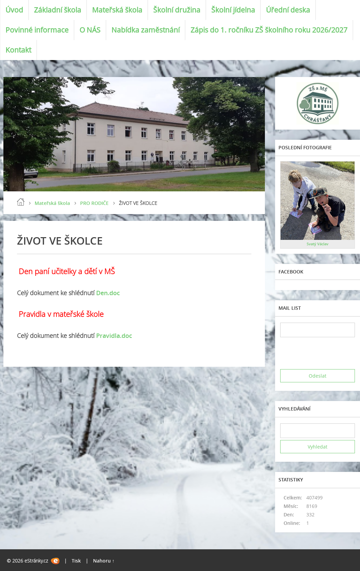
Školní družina (176, 10)
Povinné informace (37, 30)
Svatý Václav (317, 243)
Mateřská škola (117, 10)
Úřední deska (288, 10)
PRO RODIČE (94, 203)
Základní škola (57, 10)
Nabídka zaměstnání (145, 30)
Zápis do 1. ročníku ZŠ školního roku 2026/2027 (269, 30)
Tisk (76, 560)
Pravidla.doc (114, 335)
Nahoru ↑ (103, 560)
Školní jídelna (233, 10)
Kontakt (18, 50)
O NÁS (90, 30)
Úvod (14, 10)
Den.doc (108, 293)
